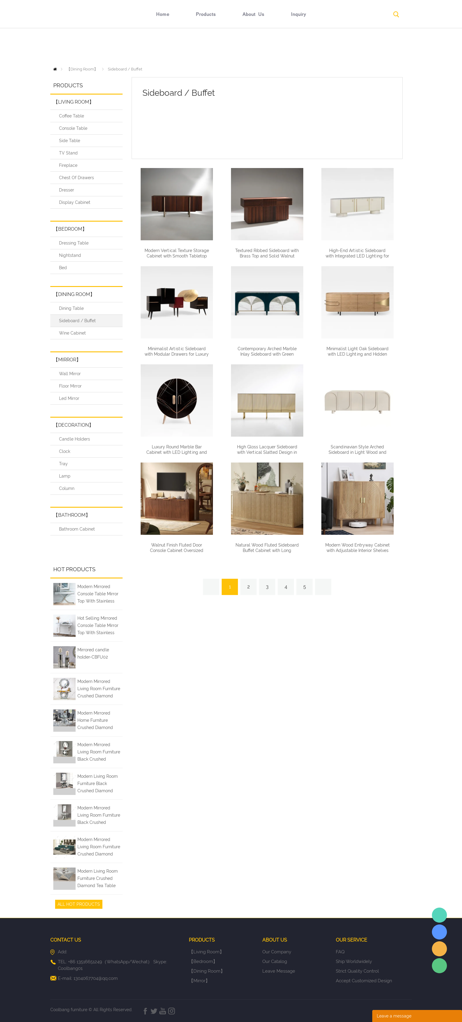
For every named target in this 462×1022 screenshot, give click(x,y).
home (162, 47)
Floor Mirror (70, 386)
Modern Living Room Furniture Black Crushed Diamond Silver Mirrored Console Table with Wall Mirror (97, 784)
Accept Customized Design (364, 980)
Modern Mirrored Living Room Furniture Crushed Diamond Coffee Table (98, 847)
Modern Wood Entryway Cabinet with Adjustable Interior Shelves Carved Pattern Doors (357, 550)
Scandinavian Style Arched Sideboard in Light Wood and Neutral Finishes (357, 452)
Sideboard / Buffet (125, 69)
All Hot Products (79, 904)
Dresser (66, 190)
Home (55, 69)
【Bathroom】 (71, 515)
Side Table (69, 140)
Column (66, 488)
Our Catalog (274, 961)
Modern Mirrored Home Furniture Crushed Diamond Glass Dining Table (95, 721)
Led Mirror (69, 398)
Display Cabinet (74, 202)
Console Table (73, 128)
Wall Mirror (70, 373)
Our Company (276, 952)
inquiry (298, 47)
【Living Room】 (73, 102)
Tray (63, 463)
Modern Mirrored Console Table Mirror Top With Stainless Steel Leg (97, 594)
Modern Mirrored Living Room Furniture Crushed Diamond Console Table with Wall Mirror (98, 689)
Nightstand (70, 255)
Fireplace (68, 165)
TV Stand (68, 153)
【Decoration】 (73, 425)
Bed (63, 267)
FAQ (340, 952)
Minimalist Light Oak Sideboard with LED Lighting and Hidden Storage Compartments (357, 354)
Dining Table (71, 308)
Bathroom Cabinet (77, 529)
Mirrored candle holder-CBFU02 (93, 653)
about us (253, 47)
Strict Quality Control (357, 971)
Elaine (439, 915)
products (206, 47)
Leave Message (278, 971)
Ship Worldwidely (354, 961)
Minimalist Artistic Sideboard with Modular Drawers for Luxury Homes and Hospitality (177, 354)
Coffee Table (71, 116)
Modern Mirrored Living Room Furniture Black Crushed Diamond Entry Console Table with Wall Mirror (98, 816)
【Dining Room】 (82, 69)
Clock (64, 451)
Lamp (64, 476)
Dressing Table (74, 243)
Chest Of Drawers (76, 177)
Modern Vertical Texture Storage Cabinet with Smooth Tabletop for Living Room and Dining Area (177, 256)
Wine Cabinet (72, 333)
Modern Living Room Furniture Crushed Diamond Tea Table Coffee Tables (97, 879)
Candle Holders (74, 439)
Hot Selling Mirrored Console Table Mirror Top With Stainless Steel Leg (97, 626)
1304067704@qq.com (95, 978)
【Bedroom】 (70, 229)
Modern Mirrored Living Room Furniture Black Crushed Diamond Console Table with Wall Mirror (99, 752)
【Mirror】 (67, 360)
